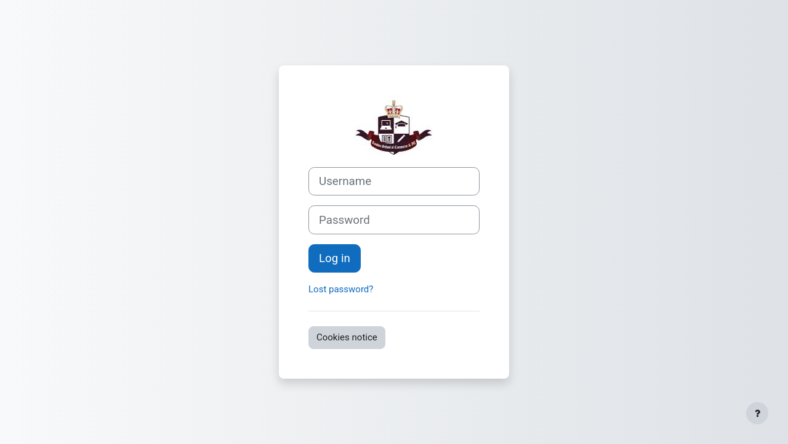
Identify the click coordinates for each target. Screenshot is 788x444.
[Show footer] (757, 413)
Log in (334, 258)
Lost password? (340, 289)
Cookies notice (346, 337)
